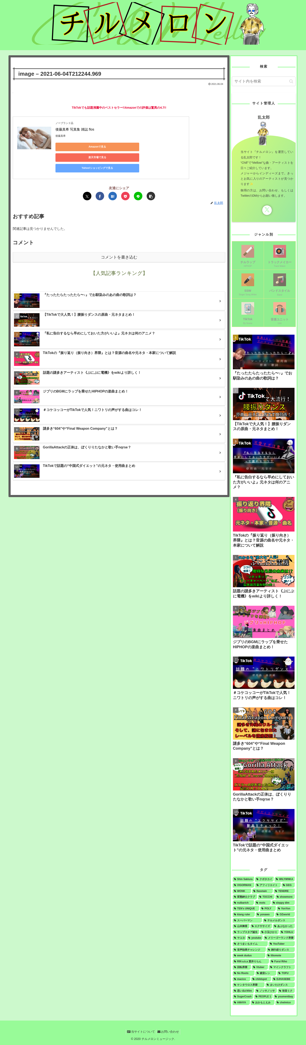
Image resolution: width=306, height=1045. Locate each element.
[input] (264, 81)
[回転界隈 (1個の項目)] (242, 967)
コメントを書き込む (119, 237)
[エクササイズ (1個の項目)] (261, 926)
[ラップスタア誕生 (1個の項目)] (246, 932)
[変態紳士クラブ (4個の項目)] (245, 896)
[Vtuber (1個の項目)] (260, 967)
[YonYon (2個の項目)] (286, 908)
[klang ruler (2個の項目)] (244, 914)
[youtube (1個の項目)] (255, 937)
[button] (151, 176)
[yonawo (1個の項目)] (265, 914)
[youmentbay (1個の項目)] (284, 996)
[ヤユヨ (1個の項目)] (239, 937)
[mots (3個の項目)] (263, 902)
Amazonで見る (75, 146)
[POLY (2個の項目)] (268, 908)
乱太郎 (264, 117)
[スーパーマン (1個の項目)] (247, 920)
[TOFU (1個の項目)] (286, 973)
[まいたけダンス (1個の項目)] (280, 984)
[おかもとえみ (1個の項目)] (262, 1002)
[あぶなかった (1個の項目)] (284, 926)
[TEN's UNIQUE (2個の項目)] (246, 908)
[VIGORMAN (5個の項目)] (243, 885)
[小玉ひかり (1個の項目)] (269, 932)
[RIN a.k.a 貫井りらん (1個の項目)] (251, 961)
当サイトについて (140, 1031)
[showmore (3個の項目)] (285, 896)
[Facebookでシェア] (100, 176)
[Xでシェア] (87, 176)
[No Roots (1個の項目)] (244, 973)
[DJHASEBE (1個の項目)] (283, 979)
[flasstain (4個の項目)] (262, 891)
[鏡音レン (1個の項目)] (265, 973)
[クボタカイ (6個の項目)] (264, 879)
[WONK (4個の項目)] (242, 891)
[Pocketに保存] (125, 176)
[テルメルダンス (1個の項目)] (279, 920)
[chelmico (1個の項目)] (285, 1002)
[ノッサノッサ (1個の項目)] (266, 990)
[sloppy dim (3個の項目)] (283, 902)
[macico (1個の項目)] (241, 979)
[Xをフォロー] (267, 210)
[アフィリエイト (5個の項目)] (268, 885)
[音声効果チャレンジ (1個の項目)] (249, 949)
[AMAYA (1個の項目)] (241, 1002)
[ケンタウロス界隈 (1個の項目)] (249, 984)
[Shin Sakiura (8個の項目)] (243, 879)
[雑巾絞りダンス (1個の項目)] (281, 949)
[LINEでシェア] (138, 176)
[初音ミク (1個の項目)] (286, 990)
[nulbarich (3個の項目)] (243, 902)
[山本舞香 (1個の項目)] (241, 926)
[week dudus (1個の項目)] (249, 955)
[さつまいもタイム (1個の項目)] (250, 943)
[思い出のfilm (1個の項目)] (243, 990)
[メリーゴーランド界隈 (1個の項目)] (279, 937)
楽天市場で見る (115, 146)
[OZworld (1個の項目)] (285, 914)
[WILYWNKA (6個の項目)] (285, 879)
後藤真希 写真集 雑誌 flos (74, 129)
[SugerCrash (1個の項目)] (243, 996)
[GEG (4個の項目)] (288, 885)
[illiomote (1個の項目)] (280, 955)
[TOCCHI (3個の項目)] (266, 896)
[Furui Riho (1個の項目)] (282, 961)
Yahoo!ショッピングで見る (155, 146)
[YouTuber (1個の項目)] (282, 943)
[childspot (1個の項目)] (261, 979)
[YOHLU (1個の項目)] (287, 932)
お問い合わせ (169, 1031)
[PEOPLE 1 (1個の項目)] (263, 996)
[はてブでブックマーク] (112, 176)
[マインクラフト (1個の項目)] (282, 967)
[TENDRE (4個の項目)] (284, 891)
